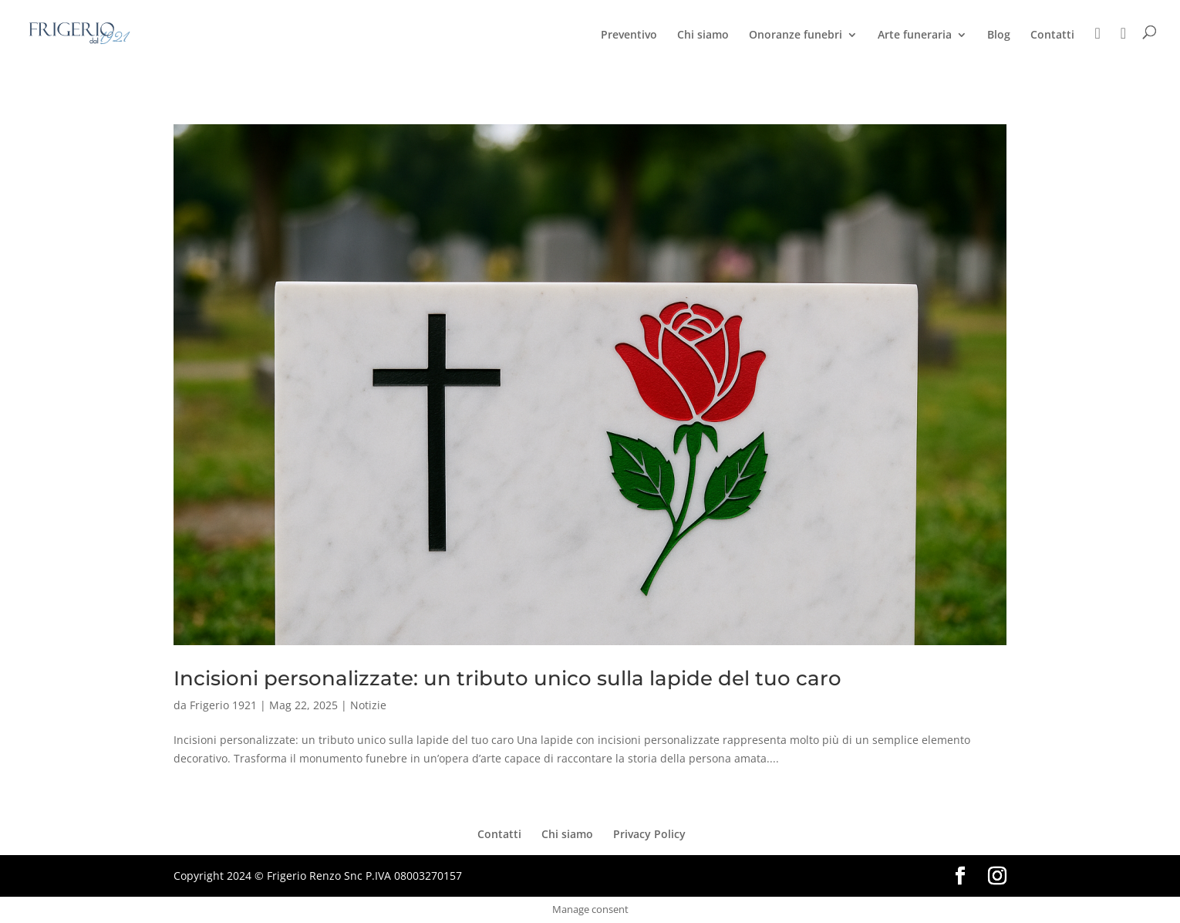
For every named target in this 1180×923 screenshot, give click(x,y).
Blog (998, 35)
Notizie (368, 705)
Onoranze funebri (795, 35)
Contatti (1052, 35)
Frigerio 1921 (223, 705)
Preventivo (629, 35)
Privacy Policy (649, 834)
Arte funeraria (915, 35)
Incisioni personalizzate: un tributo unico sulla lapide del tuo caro (507, 678)
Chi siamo (703, 35)
